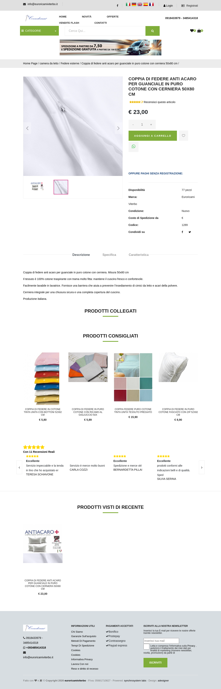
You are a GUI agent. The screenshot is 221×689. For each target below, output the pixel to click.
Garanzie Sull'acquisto (83, 636)
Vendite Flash (69, 22)
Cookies (75, 650)
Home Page (30, 63)
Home (63, 16)
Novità (86, 16)
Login (168, 5)
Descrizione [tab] (81, 254)
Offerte (113, 16)
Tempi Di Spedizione (82, 645)
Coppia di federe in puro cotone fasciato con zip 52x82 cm (178, 412)
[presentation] (19, 467)
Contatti (100, 22)
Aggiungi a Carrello (152, 135)
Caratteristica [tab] (139, 254)
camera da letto (49, 63)
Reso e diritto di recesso (84, 668)
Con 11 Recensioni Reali (39, 451)
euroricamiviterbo (75, 680)
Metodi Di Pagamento (83, 640)
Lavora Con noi (79, 664)
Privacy (191, 645)
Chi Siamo (77, 631)
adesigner (163, 680)
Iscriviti (155, 662)
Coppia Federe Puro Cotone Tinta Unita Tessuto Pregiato (133, 410)
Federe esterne (70, 63)
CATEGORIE (31, 30)
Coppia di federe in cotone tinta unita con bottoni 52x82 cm (43, 412)
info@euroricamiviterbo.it (43, 4)
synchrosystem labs (135, 680)
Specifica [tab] (109, 254)
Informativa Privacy (82, 659)
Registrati (189, 5)
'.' (24, 525)
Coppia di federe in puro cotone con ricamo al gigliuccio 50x (88, 412)
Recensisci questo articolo (159, 102)
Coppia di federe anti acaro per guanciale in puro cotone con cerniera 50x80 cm (129, 63)
